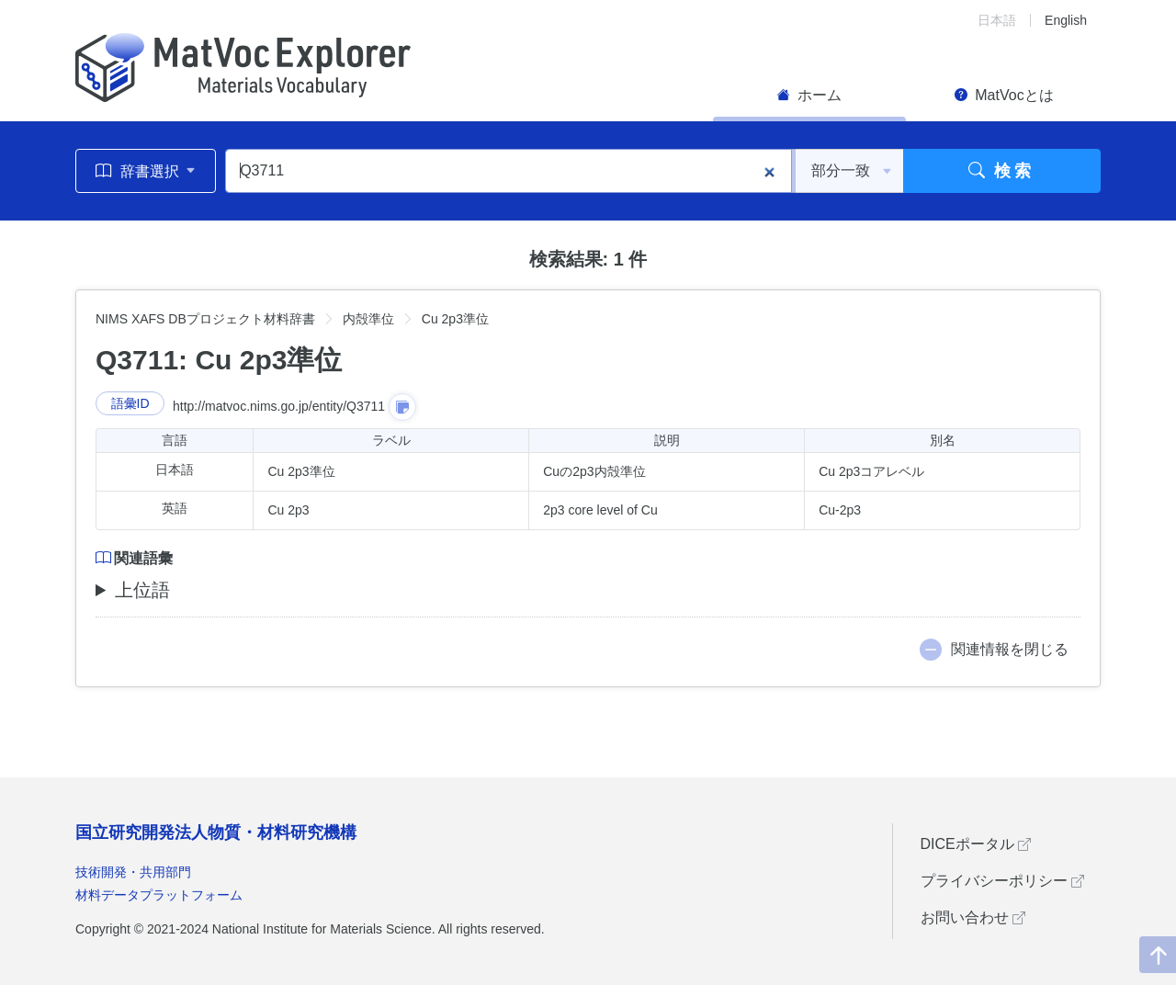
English (1066, 20)
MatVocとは (1004, 95)
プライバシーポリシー (1002, 881)
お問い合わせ (973, 917)
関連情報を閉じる (1010, 649)
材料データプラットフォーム (159, 895)
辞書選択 (146, 171)
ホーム (809, 95)
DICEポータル (976, 844)
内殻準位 (368, 318)
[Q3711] (508, 171)
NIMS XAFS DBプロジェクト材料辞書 (205, 318)
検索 (1001, 171)
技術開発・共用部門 (133, 872)
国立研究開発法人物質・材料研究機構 (215, 832)
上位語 (142, 590)
